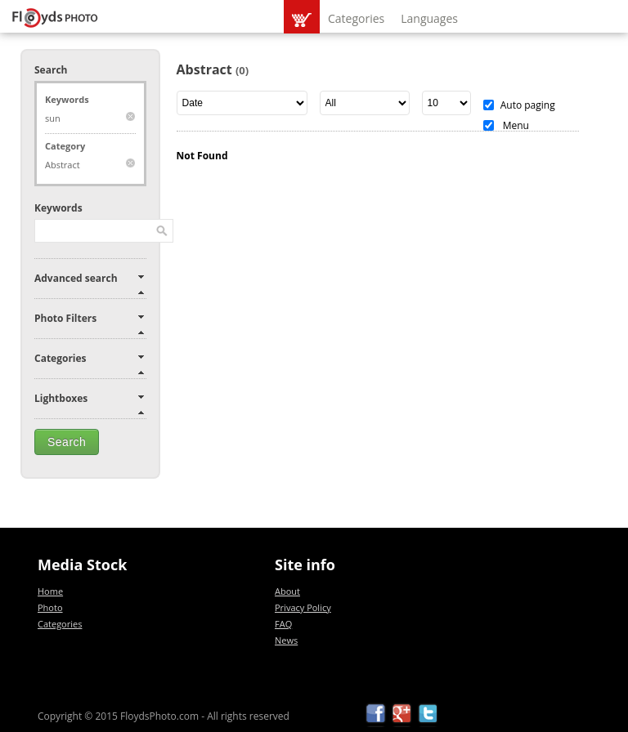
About (287, 591)
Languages (429, 18)
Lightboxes (60, 398)
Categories (356, 18)
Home (50, 591)
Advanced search (76, 278)
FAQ (283, 624)
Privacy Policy (303, 607)
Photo (50, 607)
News (286, 640)
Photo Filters (65, 318)
